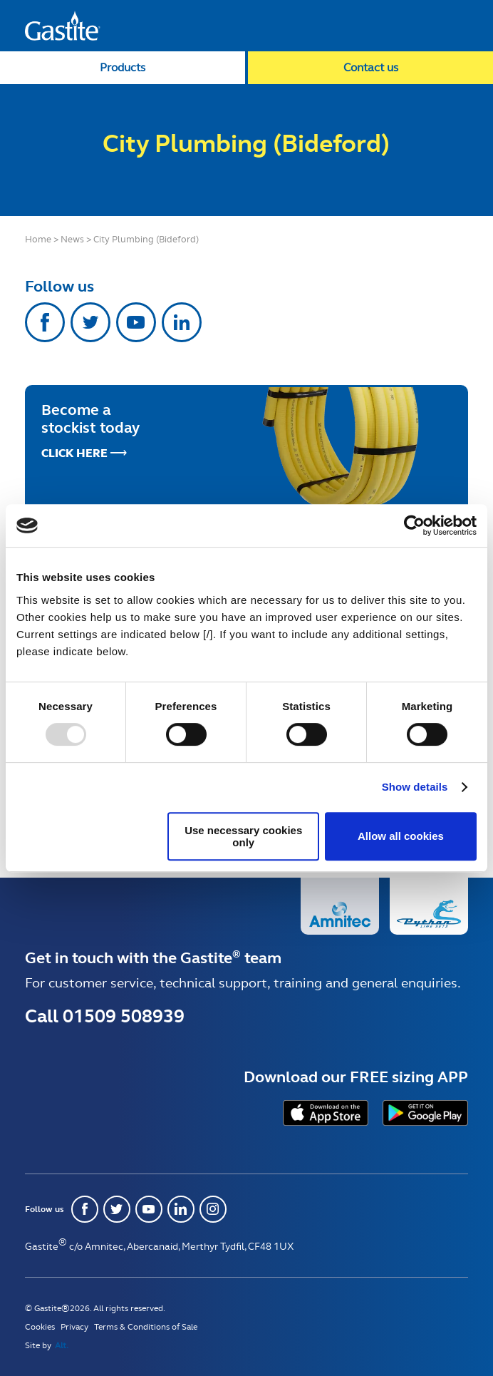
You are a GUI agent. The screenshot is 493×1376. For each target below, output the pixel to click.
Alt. (61, 1345)
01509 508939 (124, 1016)
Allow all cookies (401, 836)
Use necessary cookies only (243, 836)
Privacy (74, 1327)
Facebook (45, 322)
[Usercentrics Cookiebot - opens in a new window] (414, 525)
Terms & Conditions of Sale (145, 1327)
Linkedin (182, 322)
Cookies (40, 1327)
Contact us (370, 67)
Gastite (62, 26)
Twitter (90, 322)
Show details (415, 787)
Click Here (74, 453)
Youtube (136, 322)
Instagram (213, 1209)
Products (122, 67)
